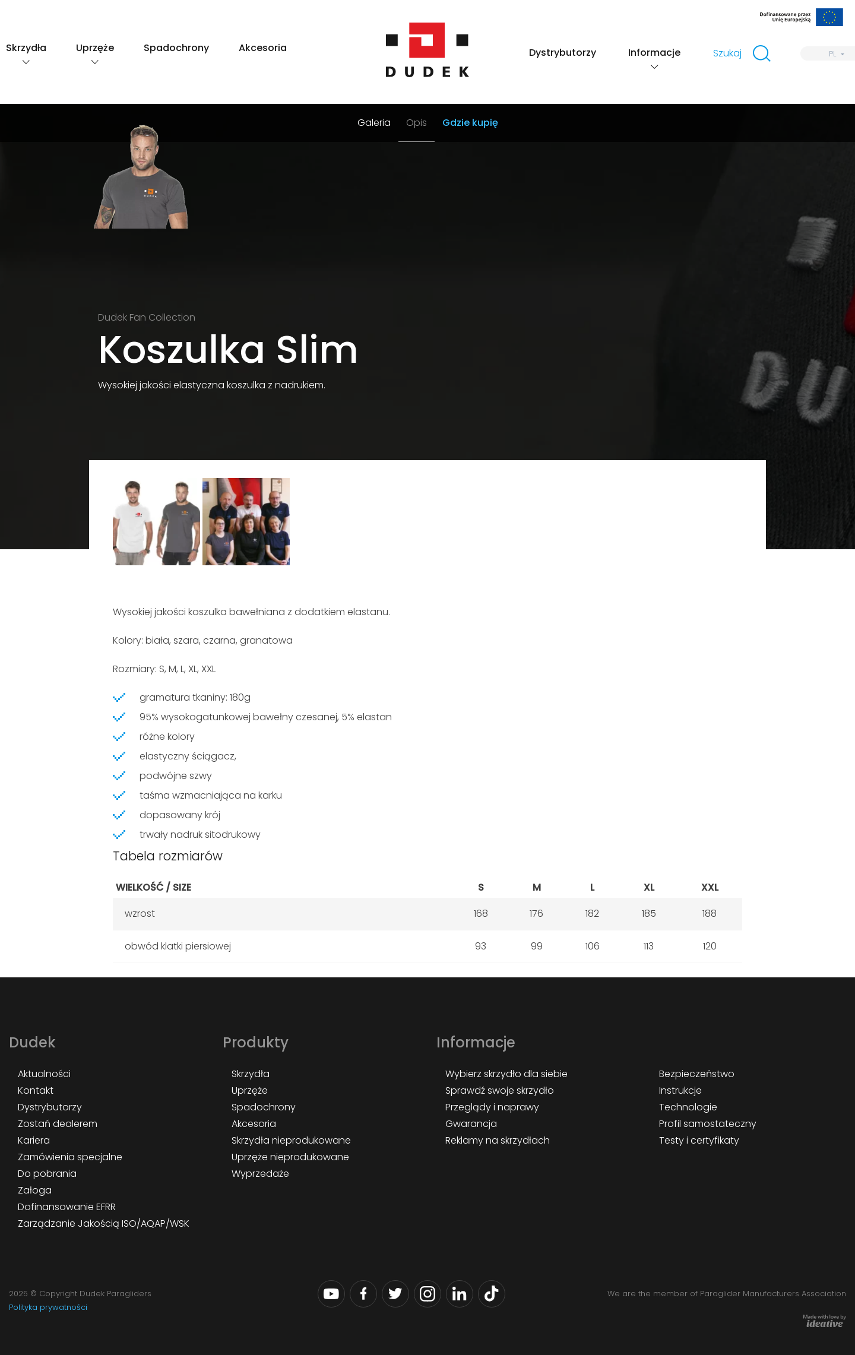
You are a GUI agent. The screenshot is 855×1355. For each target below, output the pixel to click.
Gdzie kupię (470, 122)
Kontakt (35, 1090)
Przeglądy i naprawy (492, 1107)
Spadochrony (176, 48)
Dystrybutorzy (562, 52)
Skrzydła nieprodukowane (291, 1140)
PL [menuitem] (832, 54)
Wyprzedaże (260, 1173)
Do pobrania (47, 1173)
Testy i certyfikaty (699, 1140)
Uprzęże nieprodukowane (290, 1157)
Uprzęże (95, 48)
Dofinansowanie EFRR (67, 1207)
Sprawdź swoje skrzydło (499, 1090)
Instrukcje (680, 1090)
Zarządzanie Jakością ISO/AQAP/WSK (103, 1223)
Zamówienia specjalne (70, 1157)
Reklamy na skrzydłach (497, 1140)
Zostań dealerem (57, 1124)
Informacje (654, 52)
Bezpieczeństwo (696, 1074)
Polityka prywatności (48, 1307)
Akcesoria (263, 48)
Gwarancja (471, 1124)
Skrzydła (26, 48)
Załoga (35, 1190)
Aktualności (44, 1074)
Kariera (34, 1140)
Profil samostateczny (707, 1124)
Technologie (688, 1107)
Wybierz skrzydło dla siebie (506, 1074)
